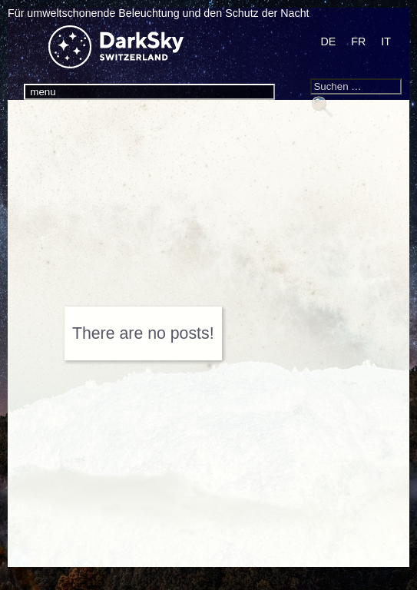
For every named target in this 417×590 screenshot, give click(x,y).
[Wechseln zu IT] (386, 41)
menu (42, 92)
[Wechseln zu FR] (358, 41)
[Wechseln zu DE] (328, 41)
